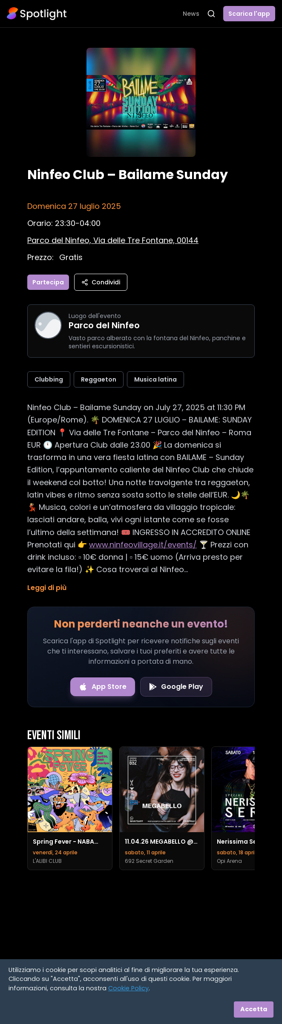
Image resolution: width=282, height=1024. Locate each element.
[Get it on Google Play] (176, 687)
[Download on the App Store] (102, 686)
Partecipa (48, 282)
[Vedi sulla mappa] (113, 240)
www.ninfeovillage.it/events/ (143, 544)
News (191, 13)
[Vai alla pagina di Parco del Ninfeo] (48, 325)
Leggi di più (46, 588)
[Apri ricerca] (211, 13)
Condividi (100, 282)
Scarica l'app (249, 13)
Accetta (253, 1009)
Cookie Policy (128, 988)
